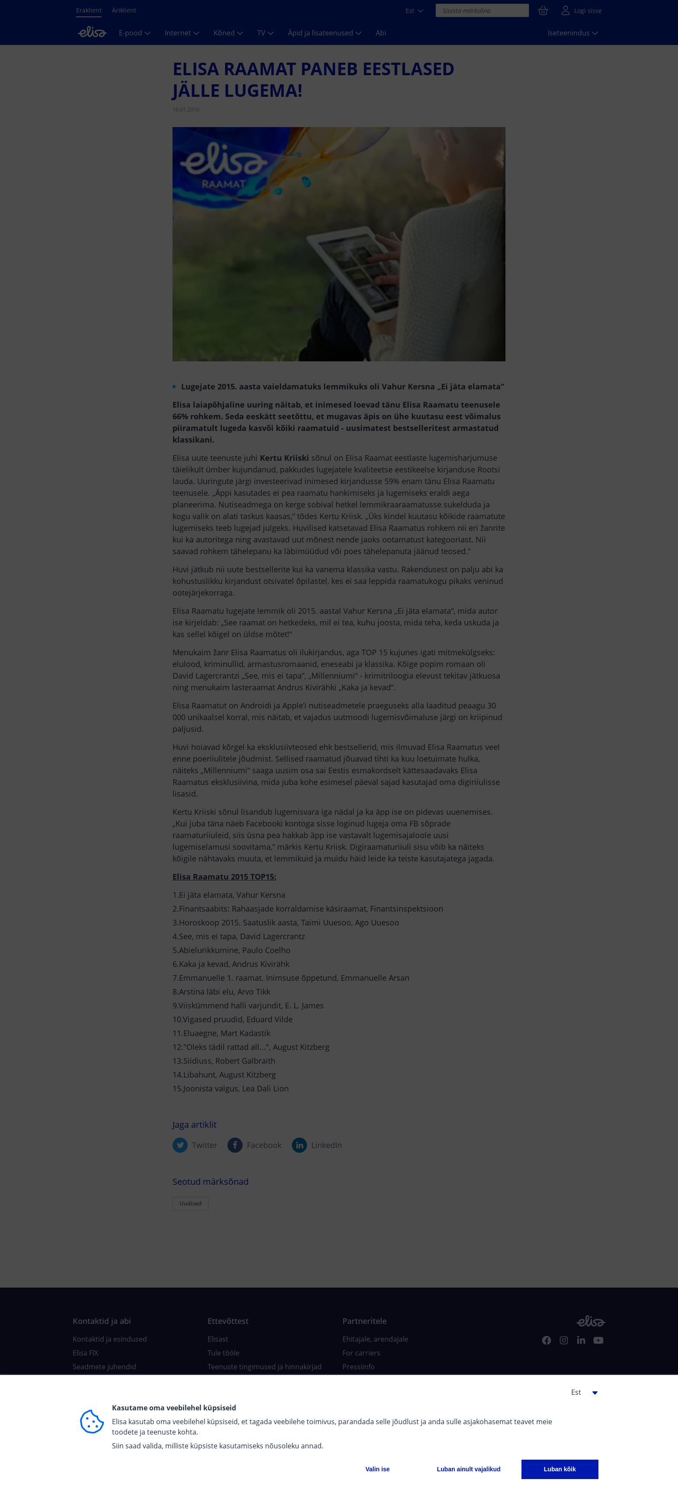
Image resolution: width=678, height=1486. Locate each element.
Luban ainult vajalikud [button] (468, 1469)
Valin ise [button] (377, 1469)
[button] (581, 1392)
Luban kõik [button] (560, 1469)
